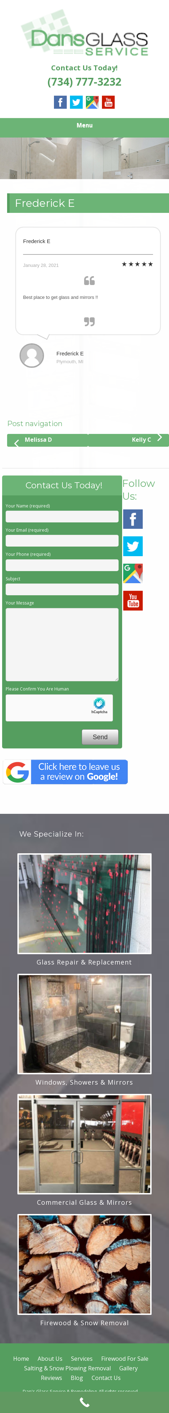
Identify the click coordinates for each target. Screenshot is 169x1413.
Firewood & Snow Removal (84, 1322)
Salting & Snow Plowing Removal (67, 1368)
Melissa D (33, 441)
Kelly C (147, 439)
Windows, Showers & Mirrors (84, 1082)
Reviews (51, 1378)
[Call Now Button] (84, 1402)
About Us (50, 1359)
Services (82, 1359)
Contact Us (106, 1378)
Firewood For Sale (124, 1359)
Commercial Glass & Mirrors (84, 1202)
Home (21, 1359)
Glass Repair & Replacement (84, 962)
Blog (77, 1378)
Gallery (128, 1368)
